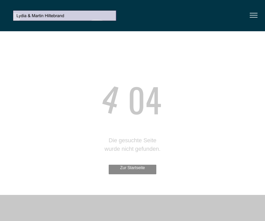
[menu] (253, 15)
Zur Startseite (132, 167)
